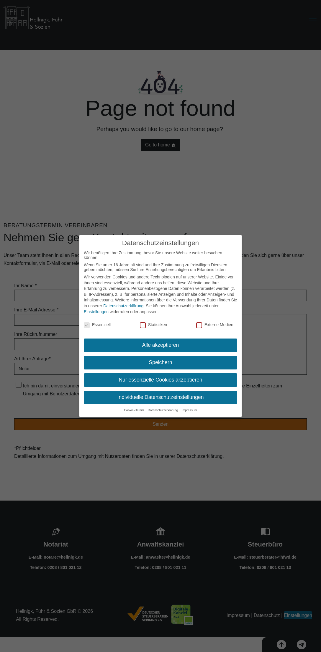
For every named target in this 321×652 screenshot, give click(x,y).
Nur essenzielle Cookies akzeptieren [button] (160, 379)
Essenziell (97, 324)
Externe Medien (214, 324)
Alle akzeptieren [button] (160, 345)
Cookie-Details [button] (134, 409)
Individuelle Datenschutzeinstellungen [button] (160, 397)
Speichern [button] (160, 362)
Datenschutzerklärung (123, 305)
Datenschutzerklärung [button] (163, 409)
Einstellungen (96, 311)
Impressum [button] (189, 409)
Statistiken (153, 324)
